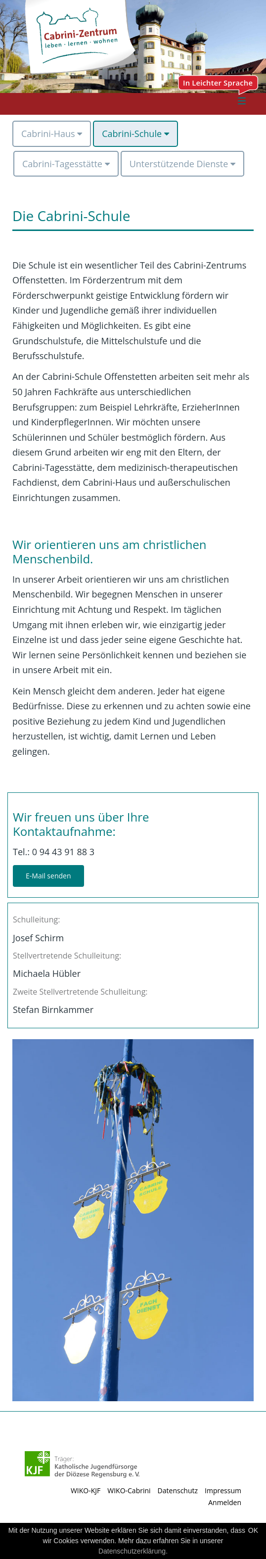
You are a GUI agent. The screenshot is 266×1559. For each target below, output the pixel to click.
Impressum (223, 1490)
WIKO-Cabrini (128, 1490)
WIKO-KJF (85, 1490)
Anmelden (224, 1502)
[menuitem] (51, 134)
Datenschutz (178, 1490)
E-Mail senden (48, 875)
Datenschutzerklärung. (133, 1551)
